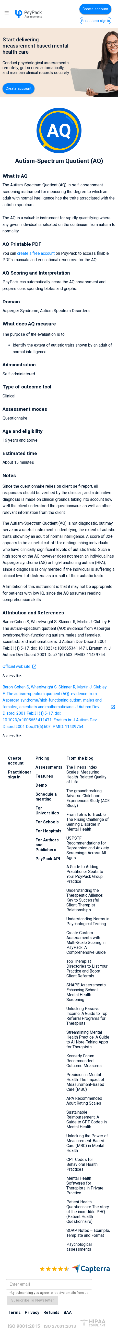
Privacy (32, 1312)
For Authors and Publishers (47, 845)
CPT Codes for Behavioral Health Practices (82, 1164)
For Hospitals (48, 831)
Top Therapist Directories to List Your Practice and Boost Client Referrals (87, 968)
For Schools (47, 822)
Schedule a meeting (46, 797)
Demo (41, 785)
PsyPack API (48, 858)
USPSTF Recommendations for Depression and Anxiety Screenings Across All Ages (87, 848)
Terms (14, 1312)
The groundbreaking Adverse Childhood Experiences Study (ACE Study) (88, 798)
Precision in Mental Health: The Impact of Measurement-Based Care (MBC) (85, 1082)
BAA (68, 1312)
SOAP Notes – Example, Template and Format (88, 1233)
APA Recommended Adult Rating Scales (84, 1101)
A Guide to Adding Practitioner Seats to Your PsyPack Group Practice (84, 874)
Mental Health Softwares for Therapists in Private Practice (84, 1185)
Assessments (49, 767)
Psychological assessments (79, 1247)
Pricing (42, 758)
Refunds (51, 1312)
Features (44, 776)
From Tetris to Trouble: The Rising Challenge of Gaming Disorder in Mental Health (87, 822)
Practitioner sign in (95, 21)
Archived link (12, 675)
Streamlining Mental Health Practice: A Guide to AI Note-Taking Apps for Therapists (87, 1039)
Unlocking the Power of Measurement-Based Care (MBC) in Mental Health (87, 1143)
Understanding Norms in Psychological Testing (87, 921)
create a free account (36, 253)
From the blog (79, 758)
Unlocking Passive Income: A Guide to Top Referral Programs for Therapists (87, 1016)
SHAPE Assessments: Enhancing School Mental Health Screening (86, 992)
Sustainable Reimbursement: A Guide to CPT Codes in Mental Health (86, 1119)
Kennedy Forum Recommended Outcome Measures (84, 1060)
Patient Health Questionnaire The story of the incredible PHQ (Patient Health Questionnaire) (87, 1211)
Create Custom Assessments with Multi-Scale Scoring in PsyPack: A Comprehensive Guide (86, 942)
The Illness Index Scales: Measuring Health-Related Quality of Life (86, 774)
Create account (95, 9)
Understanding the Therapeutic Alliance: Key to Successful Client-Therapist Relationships (84, 900)
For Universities (47, 810)
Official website (20, 666)
